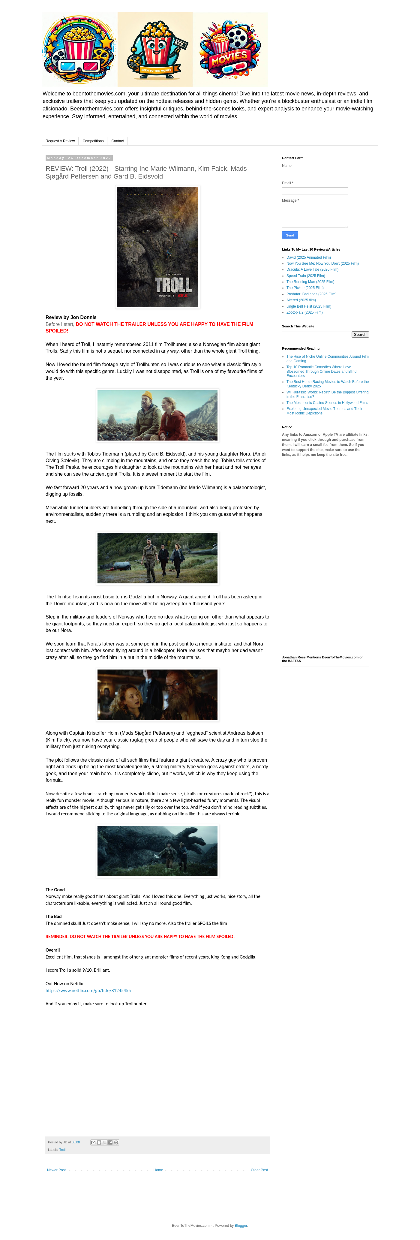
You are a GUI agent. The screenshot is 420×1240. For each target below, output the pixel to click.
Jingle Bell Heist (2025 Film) (308, 306)
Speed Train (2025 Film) (305, 276)
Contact (117, 141)
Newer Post (56, 1170)
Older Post (259, 1170)
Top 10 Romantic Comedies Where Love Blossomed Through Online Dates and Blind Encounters (321, 371)
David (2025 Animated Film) (308, 257)
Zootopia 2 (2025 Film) (304, 312)
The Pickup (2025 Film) (305, 288)
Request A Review (60, 141)
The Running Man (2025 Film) (310, 282)
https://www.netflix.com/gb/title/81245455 (88, 990)
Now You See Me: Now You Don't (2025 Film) (322, 263)
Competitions (93, 141)
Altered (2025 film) (301, 300)
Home (158, 1170)
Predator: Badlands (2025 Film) (311, 294)
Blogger (241, 1225)
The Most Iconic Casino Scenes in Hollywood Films (327, 403)
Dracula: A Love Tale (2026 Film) (312, 269)
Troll (62, 1149)
